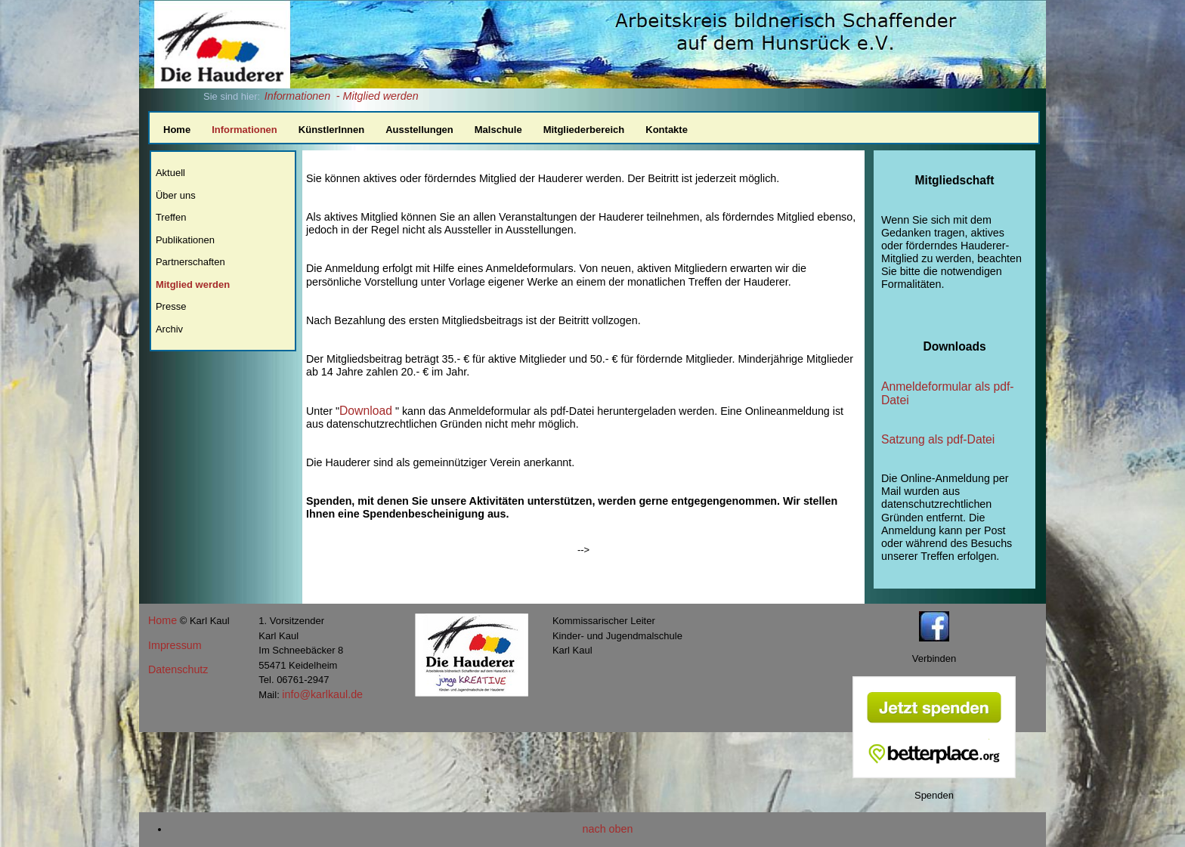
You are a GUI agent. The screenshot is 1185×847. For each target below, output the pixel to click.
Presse (171, 306)
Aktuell (170, 172)
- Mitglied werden (377, 96)
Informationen (297, 96)
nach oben (608, 829)
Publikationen (185, 240)
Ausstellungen (419, 129)
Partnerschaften (190, 261)
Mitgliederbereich (584, 129)
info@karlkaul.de (322, 694)
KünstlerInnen (331, 129)
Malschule (498, 129)
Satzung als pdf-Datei (938, 439)
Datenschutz (178, 669)
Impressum (175, 645)
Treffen (171, 217)
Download (365, 410)
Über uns (176, 195)
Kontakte (666, 129)
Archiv (169, 329)
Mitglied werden (193, 284)
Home (176, 129)
